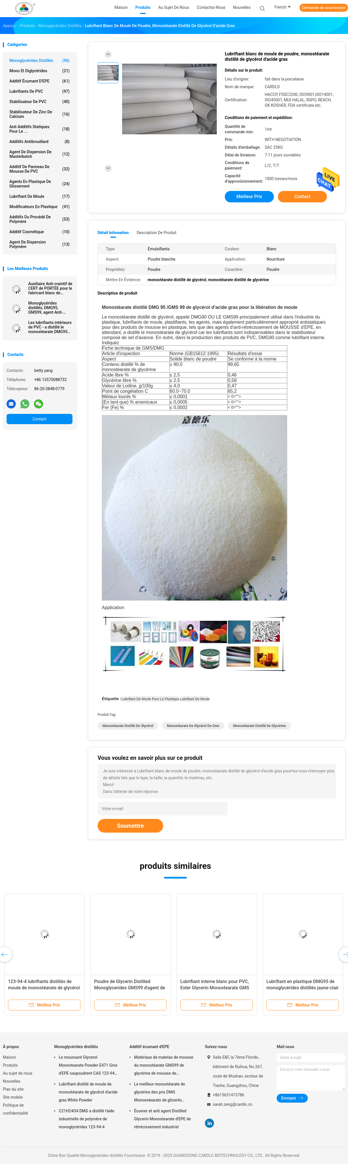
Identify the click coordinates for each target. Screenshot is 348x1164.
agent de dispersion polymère (39, 244)
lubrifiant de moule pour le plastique (150, 699)
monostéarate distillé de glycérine (259, 726)
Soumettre (130, 825)
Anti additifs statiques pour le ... (39, 129)
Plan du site (13, 1089)
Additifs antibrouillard (39, 141)
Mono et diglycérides (39, 71)
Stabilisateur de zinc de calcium (39, 114)
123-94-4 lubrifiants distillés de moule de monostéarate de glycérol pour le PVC (44, 988)
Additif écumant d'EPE (39, 81)
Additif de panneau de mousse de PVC (39, 169)
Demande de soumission (324, 7)
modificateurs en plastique (39, 207)
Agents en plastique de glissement (39, 183)
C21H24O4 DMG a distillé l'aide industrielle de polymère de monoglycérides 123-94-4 (86, 1119)
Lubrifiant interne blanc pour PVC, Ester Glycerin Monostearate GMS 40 (214, 988)
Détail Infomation (113, 232)
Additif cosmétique (39, 232)
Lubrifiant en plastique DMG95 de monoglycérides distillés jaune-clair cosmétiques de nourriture (302, 988)
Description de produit (156, 232)
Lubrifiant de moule (39, 196)
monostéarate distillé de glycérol (127, 726)
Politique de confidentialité (15, 1109)
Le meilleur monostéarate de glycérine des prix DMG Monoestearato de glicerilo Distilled (159, 1093)
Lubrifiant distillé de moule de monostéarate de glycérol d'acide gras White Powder (88, 1092)
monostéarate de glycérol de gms (193, 726)
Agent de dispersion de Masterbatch (39, 154)
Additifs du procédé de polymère (39, 219)
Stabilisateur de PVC (39, 101)
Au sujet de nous (17, 1073)
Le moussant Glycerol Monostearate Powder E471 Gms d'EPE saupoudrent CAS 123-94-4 (88, 1066)
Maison (9, 1057)
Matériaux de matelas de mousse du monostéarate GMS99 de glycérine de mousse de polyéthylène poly (163, 1066)
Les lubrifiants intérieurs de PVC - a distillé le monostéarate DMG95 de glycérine (50, 327)
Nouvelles (11, 1081)
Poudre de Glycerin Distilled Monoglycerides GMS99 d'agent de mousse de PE (129, 988)
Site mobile (13, 1097)
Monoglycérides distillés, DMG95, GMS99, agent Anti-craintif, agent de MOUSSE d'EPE (45, 308)
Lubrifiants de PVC (39, 91)
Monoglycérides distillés (39, 60)
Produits (10, 1065)
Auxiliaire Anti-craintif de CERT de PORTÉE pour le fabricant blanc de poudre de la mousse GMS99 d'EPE (50, 288)
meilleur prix (249, 196)
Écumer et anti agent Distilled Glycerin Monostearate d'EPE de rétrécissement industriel (162, 1119)
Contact (39, 419)
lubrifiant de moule (195, 699)
